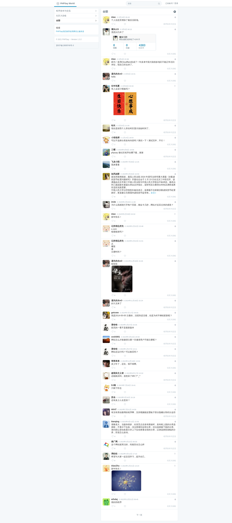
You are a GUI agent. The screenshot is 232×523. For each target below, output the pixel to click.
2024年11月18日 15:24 (133, 300)
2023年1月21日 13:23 (129, 466)
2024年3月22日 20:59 (130, 337)
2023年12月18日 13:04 (130, 361)
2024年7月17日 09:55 (129, 313)
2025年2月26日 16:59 (129, 174)
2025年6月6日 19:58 (125, 150)
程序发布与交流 (63, 11)
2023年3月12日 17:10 (127, 454)
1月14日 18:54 (126, 138)
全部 (58, 20)
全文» (153, 193)
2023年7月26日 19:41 (126, 385)
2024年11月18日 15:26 (133, 261)
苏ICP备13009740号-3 (65, 45)
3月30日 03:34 (126, 86)
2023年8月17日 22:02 (134, 373)
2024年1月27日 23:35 (127, 325)
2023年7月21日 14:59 (126, 409)
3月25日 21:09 (122, 125)
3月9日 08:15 (126, 29)
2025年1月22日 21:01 (134, 241)
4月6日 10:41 (129, 74)
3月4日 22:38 (123, 59)
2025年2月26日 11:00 (126, 202)
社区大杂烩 (61, 15)
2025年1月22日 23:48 (134, 226)
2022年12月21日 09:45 (128, 499)
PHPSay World (65, 3)
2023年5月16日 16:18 (125, 397)
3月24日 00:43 (123, 17)
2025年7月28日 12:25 (129, 162)
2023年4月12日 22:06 (129, 422)
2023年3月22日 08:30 (127, 442)
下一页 (139, 515)
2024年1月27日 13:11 (127, 349)
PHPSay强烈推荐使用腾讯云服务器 (70, 31)
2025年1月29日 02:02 (126, 214)
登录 (171, 3)
